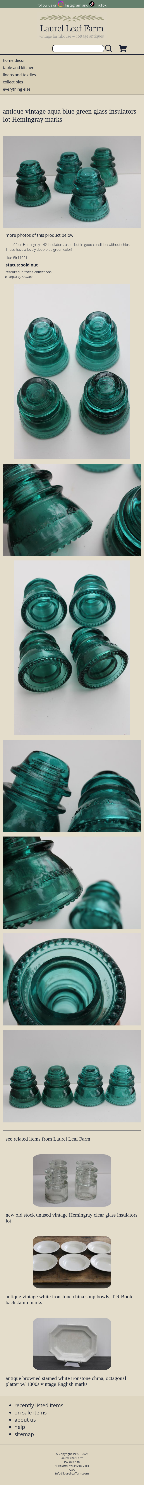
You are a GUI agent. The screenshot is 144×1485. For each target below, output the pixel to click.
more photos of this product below (39, 235)
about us (25, 1419)
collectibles (13, 82)
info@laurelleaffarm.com (72, 1473)
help (19, 1426)
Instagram (73, 5)
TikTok (101, 5)
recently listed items (38, 1405)
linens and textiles (19, 74)
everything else (16, 89)
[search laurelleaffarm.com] (109, 48)
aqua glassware (21, 276)
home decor (14, 60)
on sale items (30, 1412)
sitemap (24, 1434)
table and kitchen (18, 67)
